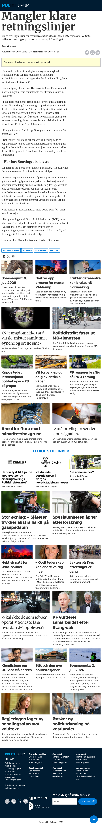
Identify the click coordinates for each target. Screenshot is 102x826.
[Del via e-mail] (97, 52)
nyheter (27, 250)
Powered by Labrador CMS (51, 822)
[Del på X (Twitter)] (92, 52)
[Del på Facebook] (87, 52)
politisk (54, 250)
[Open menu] (94, 819)
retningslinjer (11, 250)
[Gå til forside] (51, 5)
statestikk (40, 250)
